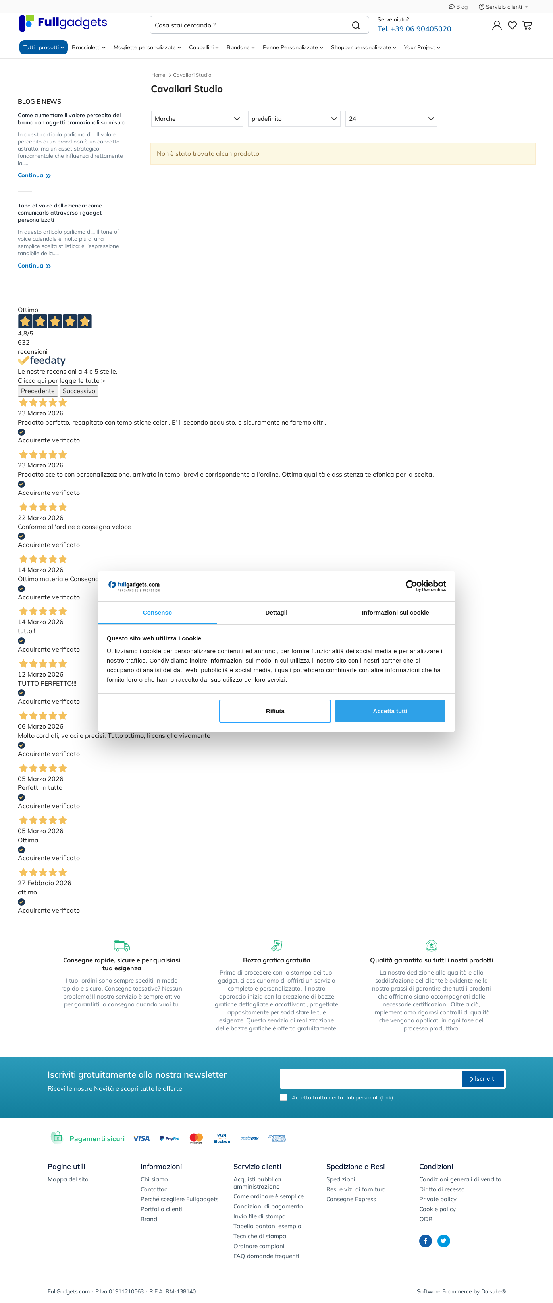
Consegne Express (351, 1199)
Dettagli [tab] (277, 612)
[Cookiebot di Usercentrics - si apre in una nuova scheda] (411, 586)
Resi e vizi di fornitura (356, 1189)
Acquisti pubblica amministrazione (257, 1182)
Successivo (79, 391)
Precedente (38, 391)
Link (386, 1097)
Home (158, 75)
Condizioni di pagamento (268, 1206)
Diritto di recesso (442, 1189)
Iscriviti (483, 1078)
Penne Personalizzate (293, 47)
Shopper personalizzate (363, 47)
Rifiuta (275, 711)
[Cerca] (356, 25)
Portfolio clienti (161, 1209)
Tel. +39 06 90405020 (414, 28)
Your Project (422, 47)
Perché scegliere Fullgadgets (179, 1199)
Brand (149, 1219)
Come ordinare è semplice (268, 1196)
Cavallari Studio (192, 75)
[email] (370, 1079)
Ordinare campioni (259, 1246)
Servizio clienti (504, 6)
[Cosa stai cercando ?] (247, 25)
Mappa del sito (68, 1179)
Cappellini (204, 47)
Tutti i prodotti (43, 47)
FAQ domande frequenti (266, 1256)
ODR (425, 1219)
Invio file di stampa (259, 1216)
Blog (458, 7)
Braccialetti (89, 47)
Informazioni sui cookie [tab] (395, 612)
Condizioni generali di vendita (460, 1179)
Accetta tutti (390, 711)
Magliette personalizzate (147, 47)
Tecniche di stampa (259, 1236)
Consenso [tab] (157, 612)
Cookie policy (437, 1209)
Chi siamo (154, 1179)
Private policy (438, 1199)
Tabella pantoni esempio (267, 1226)
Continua (34, 175)
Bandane (241, 47)
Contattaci (155, 1189)
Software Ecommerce (444, 1291)
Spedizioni (340, 1179)
